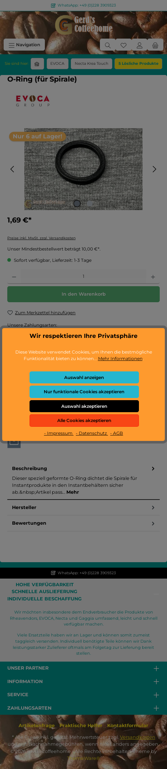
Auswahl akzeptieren (84, 406)
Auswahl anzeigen (84, 377)
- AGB (116, 433)
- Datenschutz (92, 433)
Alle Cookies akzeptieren (84, 420)
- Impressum (59, 433)
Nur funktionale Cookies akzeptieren (84, 391)
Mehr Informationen (120, 358)
